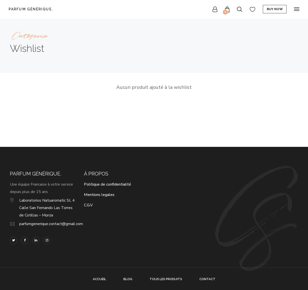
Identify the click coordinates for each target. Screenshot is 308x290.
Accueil (99, 279)
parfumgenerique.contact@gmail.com (51, 224)
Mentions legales (99, 194)
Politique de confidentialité (107, 184)
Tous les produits (166, 279)
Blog (127, 279)
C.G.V (88, 205)
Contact (207, 279)
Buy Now (275, 9)
